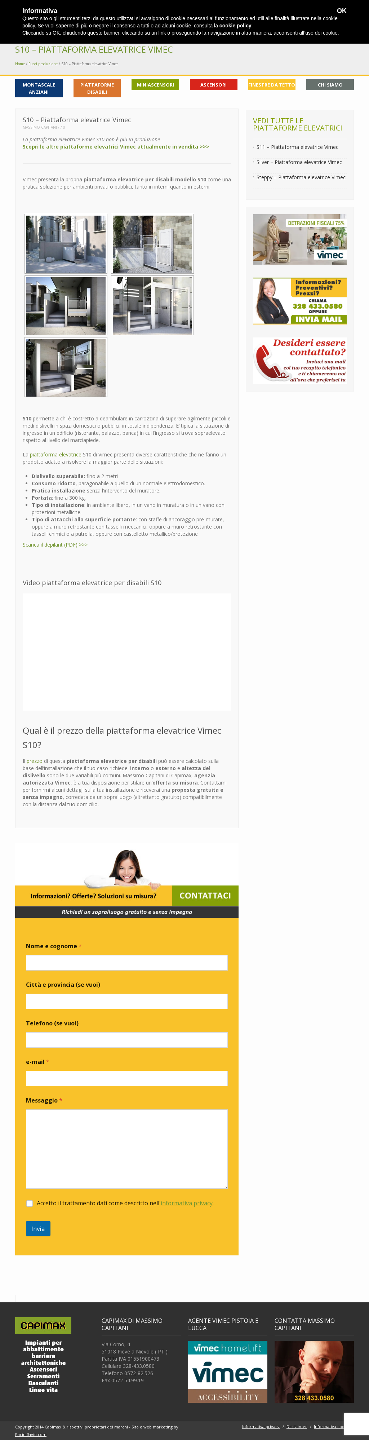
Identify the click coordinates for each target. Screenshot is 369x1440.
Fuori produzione (43, 63)
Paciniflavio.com (30, 1434)
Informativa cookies (333, 1426)
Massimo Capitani (40, 127)
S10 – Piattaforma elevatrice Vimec (94, 49)
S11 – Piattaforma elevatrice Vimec (297, 146)
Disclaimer (296, 1426)
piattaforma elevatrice (55, 454)
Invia (38, 1228)
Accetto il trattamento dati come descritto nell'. (125, 1203)
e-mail (37, 1062)
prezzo (35, 760)
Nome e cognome (54, 946)
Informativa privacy (261, 1426)
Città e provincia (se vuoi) (63, 984)
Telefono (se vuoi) (52, 1023)
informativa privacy (187, 1203)
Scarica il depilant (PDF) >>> (55, 544)
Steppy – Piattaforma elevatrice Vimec (301, 177)
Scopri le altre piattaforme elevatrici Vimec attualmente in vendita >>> (116, 146)
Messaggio (44, 1100)
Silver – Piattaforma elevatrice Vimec (299, 162)
